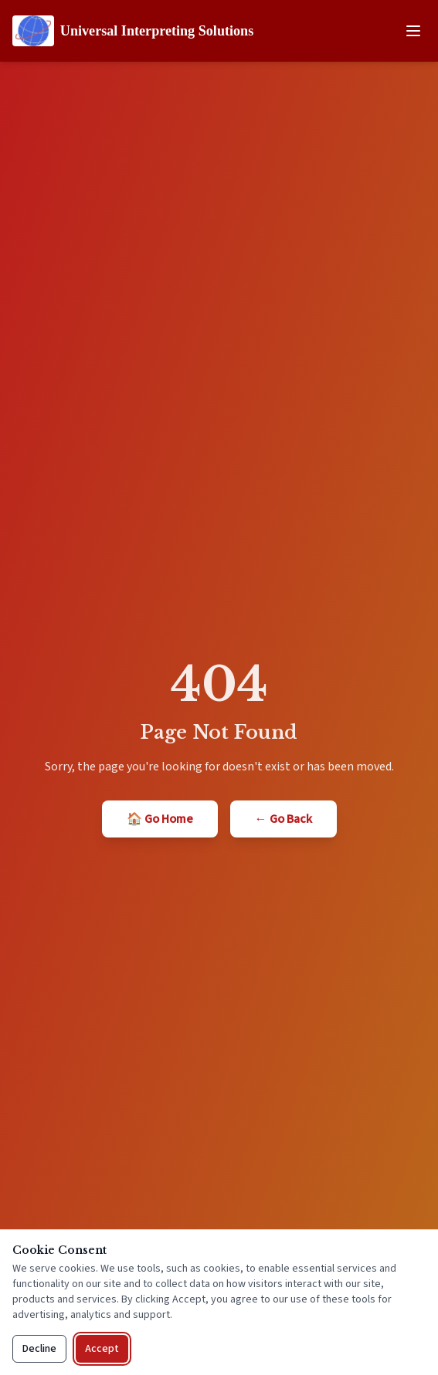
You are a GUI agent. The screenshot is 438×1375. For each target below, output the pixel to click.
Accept (102, 1348)
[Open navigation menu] (413, 31)
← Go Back (283, 819)
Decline (39, 1348)
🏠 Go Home (160, 819)
